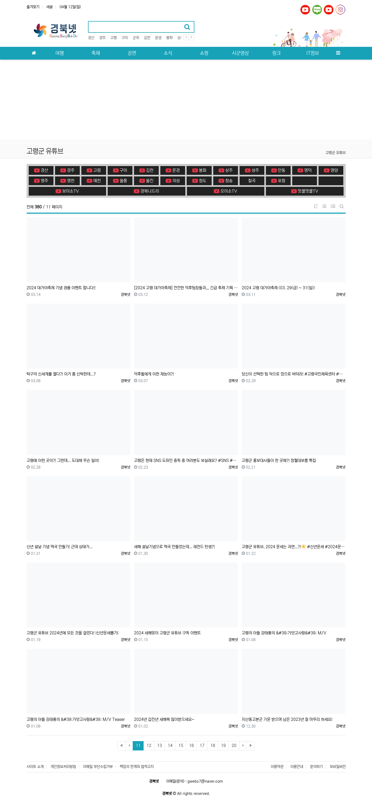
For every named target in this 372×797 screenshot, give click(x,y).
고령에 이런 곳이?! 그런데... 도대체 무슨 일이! (63, 460)
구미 (125, 38)
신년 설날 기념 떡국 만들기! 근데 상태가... (60, 546)
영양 (331, 170)
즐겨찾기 (33, 7)
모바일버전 (338, 767)
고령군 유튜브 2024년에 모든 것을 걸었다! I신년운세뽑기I (72, 633)
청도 (199, 180)
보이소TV (67, 191)
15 (180, 745)
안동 (278, 170)
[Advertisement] (186, 99)
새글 (49, 7)
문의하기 (316, 767)
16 (191, 745)
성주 (252, 170)
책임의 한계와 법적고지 (137, 767)
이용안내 (296, 767)
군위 (136, 38)
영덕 (305, 170)
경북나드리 (146, 191)
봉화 (169, 38)
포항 (278, 180)
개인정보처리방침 (63, 767)
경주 (102, 38)
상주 (180, 38)
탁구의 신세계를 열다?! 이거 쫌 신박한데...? (61, 374)
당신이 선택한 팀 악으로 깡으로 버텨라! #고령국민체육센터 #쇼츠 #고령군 (294, 374)
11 (140, 745)
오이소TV (225, 191)
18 (212, 745)
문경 (158, 38)
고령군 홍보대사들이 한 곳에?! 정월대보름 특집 (279, 460)
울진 (146, 180)
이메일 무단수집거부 (98, 767)
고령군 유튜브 (335, 153)
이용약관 (277, 767)
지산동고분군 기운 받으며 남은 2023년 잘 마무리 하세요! (287, 719)
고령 (113, 38)
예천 (94, 180)
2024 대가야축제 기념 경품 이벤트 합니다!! (61, 288)
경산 (91, 38)
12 (149, 745)
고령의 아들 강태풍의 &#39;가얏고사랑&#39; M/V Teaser (76, 719)
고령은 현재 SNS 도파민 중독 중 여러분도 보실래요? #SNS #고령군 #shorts (186, 460)
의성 (173, 180)
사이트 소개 (35, 767)
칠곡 (252, 180)
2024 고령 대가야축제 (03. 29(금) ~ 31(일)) (278, 288)
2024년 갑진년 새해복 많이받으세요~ (164, 719)
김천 (147, 38)
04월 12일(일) (70, 7)
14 (170, 745)
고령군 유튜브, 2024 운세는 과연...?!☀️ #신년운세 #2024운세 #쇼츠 (294, 546)
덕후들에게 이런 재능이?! (154, 374)
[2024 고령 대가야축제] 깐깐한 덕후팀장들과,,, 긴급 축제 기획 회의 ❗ (186, 288)
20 (234, 745)
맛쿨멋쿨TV (304, 191)
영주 (41, 180)
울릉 (120, 180)
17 (202, 745)
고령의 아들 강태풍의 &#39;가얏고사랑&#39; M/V (284, 633)
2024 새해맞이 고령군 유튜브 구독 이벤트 (167, 633)
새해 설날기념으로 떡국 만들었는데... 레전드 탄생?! (174, 546)
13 (159, 745)
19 (223, 745)
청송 (226, 180)
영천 (67, 180)
